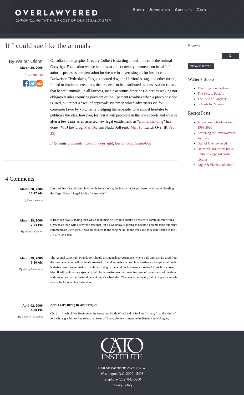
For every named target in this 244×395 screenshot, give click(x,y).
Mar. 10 (136, 127)
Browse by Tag (200, 66)
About (138, 9)
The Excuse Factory (211, 93)
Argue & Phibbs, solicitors (215, 165)
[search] (205, 56)
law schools (124, 143)
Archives (183, 9)
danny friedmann (33, 269)
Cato (201, 9)
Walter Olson (29, 61)
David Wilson (35, 200)
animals (76, 143)
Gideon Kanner (34, 231)
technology (143, 143)
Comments (34, 75)
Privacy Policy (122, 385)
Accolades (159, 9)
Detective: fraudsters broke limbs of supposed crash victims (216, 154)
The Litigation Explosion (214, 88)
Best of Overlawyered (212, 143)
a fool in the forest (32, 316)
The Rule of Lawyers (212, 99)
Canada (90, 143)
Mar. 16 (90, 127)
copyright (105, 143)
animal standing (151, 121)
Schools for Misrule (211, 104)
